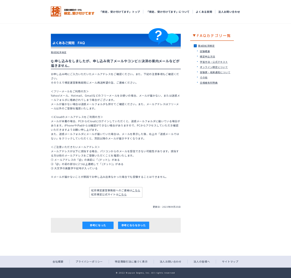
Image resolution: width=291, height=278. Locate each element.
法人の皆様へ (202, 261)
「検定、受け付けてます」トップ (119, 12)
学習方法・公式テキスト (214, 62)
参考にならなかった (133, 225)
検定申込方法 (207, 56)
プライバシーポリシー (89, 261)
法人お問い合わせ (229, 12)
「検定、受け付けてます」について (168, 12)
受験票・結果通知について (215, 72)
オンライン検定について (214, 67)
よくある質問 (204, 12)
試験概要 (205, 51)
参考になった (98, 225)
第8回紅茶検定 (206, 45)
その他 (203, 77)
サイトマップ (230, 261)
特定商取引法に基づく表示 (131, 261)
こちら (136, 190)
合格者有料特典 (209, 82)
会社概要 (58, 261)
